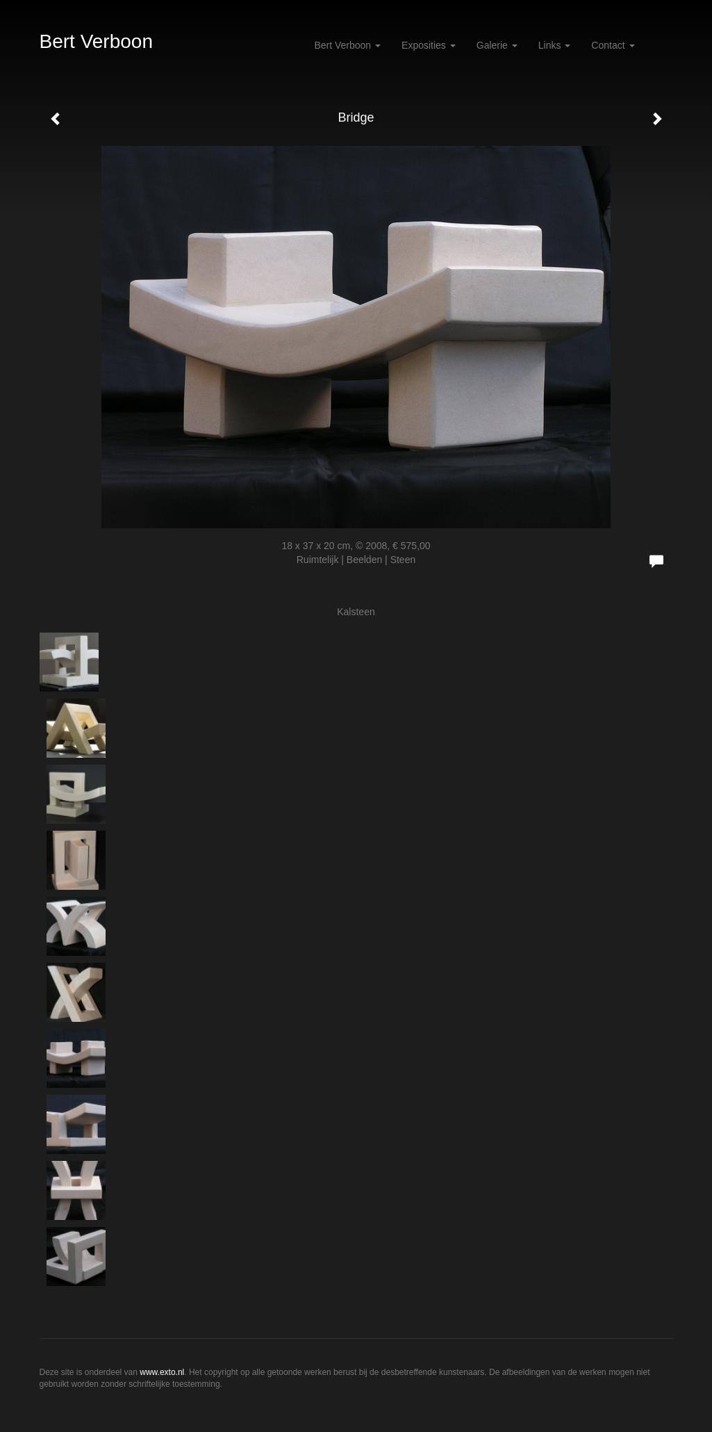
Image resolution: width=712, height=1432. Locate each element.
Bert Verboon (96, 41)
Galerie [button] (497, 45)
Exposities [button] (428, 45)
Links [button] (554, 45)
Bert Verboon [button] (347, 45)
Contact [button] (612, 45)
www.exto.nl (162, 1372)
